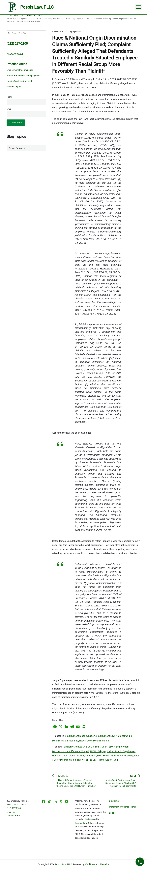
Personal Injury (14, 86)
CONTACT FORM (15, 54)
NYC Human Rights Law (110, 755)
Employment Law (105, 735)
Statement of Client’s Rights (122, 807)
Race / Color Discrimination (94, 740)
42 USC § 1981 (92, 746)
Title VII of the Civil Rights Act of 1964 (97, 759)
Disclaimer (114, 801)
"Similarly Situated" (73, 746)
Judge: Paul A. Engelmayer (121, 751)
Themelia (104, 864)
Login (111, 813)
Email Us (11, 812)
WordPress (90, 864)
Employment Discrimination (80, 735)
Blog (90, 819)
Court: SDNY (108, 746)
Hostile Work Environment (19, 81)
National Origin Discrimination (68, 755)
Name (9, 97)
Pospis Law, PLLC (63, 864)
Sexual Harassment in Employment (23, 75)
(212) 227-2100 (14, 808)
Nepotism (90, 755)
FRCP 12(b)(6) (98, 751)
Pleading (73, 740)
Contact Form (13, 815)
